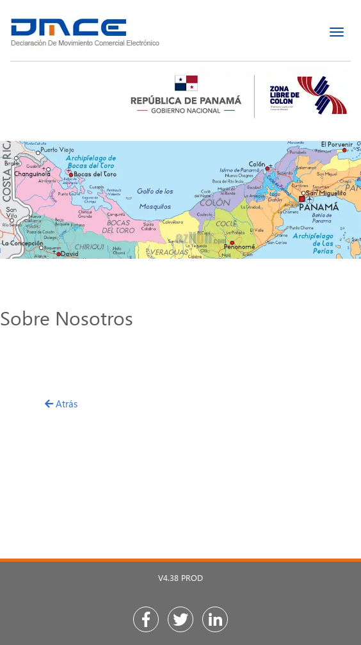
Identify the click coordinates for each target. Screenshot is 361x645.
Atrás (61, 403)
